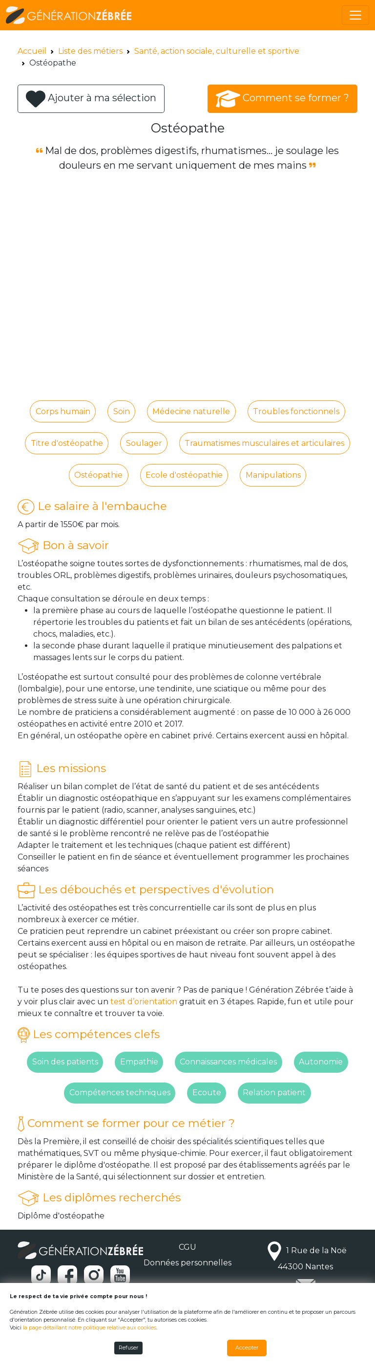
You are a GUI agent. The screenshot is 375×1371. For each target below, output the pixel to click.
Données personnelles (187, 1262)
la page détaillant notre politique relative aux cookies (89, 1328)
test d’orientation (143, 1001)
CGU (187, 1247)
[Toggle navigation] (355, 15)
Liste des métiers (90, 51)
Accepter (246, 1348)
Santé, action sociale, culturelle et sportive (216, 51)
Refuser (128, 1348)
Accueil (32, 51)
